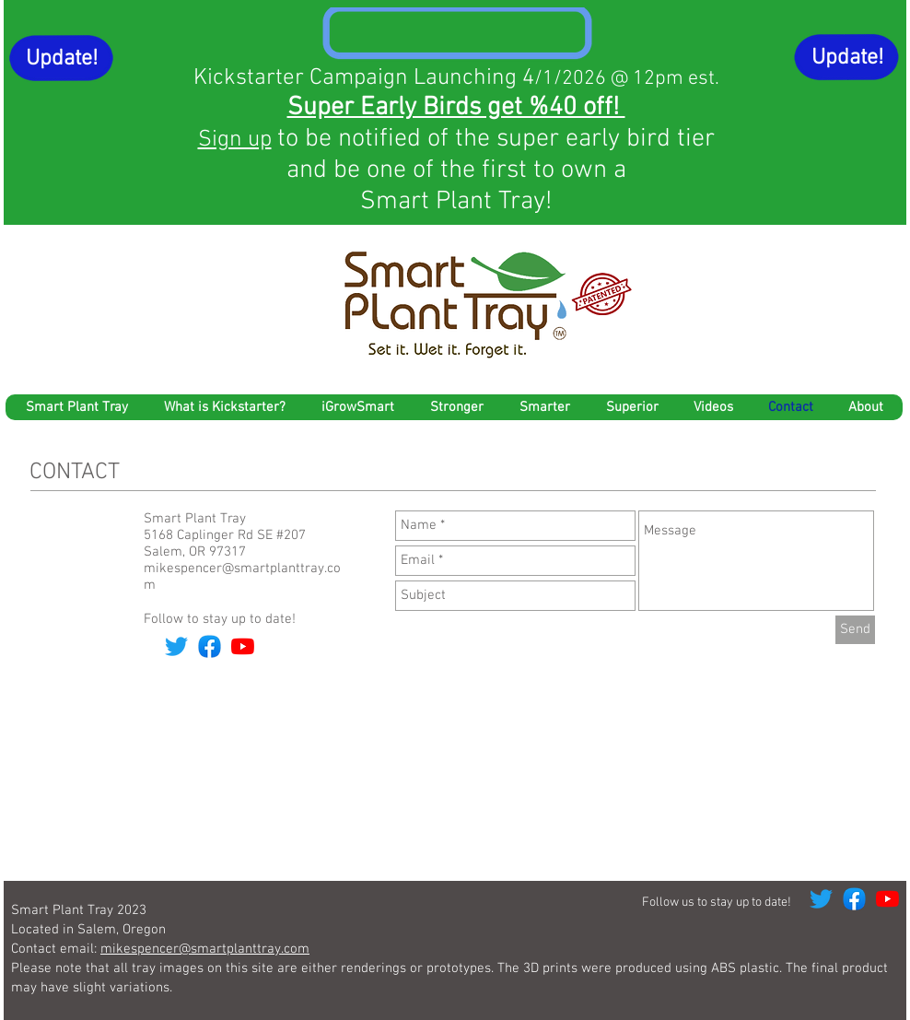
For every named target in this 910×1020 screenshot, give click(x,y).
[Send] (855, 630)
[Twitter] (176, 646)
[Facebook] (209, 646)
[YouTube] (242, 646)
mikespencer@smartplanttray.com (204, 949)
